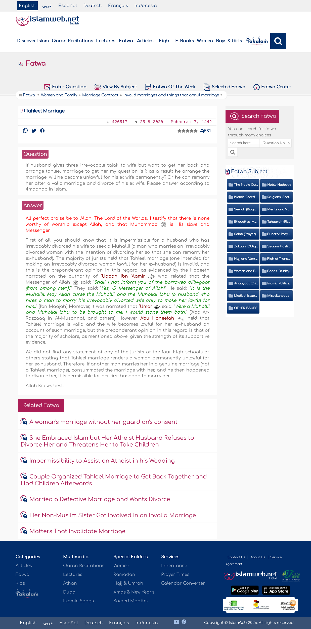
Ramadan (124, 574)
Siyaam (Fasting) (279, 246)
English (27, 5)
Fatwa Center (272, 87)
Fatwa (126, 41)
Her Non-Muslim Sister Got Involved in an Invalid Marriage (112, 515)
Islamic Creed (244, 197)
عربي (47, 5)
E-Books (184, 41)
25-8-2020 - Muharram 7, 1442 (176, 122)
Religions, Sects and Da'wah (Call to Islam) (279, 197)
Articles (145, 41)
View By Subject (116, 87)
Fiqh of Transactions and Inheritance (279, 259)
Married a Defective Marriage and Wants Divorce (99, 499)
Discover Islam (33, 41)
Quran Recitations (72, 41)
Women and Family (246, 271)
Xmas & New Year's (133, 592)
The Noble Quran (246, 185)
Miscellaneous (278, 296)
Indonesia (146, 5)
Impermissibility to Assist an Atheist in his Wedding (102, 461)
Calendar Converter (183, 583)
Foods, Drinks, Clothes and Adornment (279, 271)
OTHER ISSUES (245, 308)
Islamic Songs (78, 601)
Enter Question (65, 87)
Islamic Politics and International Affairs (279, 283)
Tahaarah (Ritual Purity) (279, 222)
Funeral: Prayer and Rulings (279, 234)
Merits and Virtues (279, 209)
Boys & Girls (229, 41)
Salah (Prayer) (245, 234)
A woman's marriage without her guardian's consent (103, 422)
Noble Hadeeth (279, 185)
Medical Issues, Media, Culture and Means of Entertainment (246, 296)
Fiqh (164, 41)
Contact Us (236, 557)
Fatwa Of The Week (170, 87)
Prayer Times (175, 574)
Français (118, 5)
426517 (119, 122)
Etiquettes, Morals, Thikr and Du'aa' (246, 222)
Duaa (69, 592)
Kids (20, 583)
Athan (70, 583)
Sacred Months (130, 601)
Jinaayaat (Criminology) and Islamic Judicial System (246, 283)
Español (67, 5)
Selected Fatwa (224, 87)
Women (205, 41)
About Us (258, 557)
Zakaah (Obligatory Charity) (246, 246)
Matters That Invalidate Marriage (77, 531)
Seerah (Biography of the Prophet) (246, 209)
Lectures (105, 41)
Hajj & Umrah (128, 583)
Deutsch (92, 5)
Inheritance (174, 565)
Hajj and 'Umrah (246, 259)
